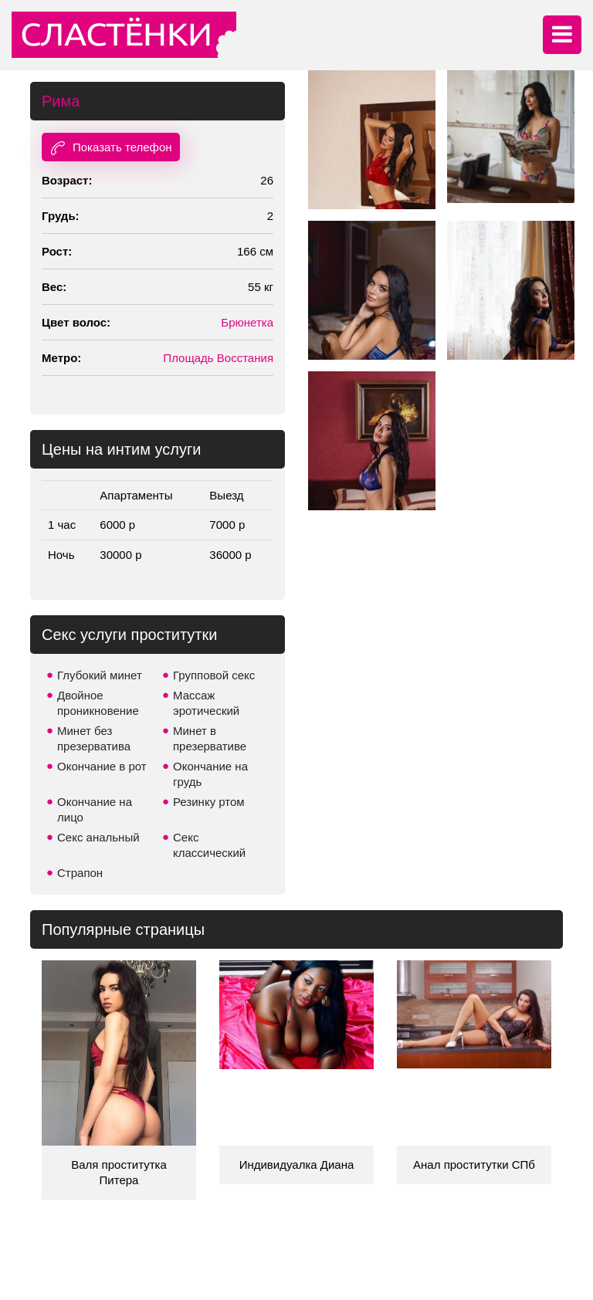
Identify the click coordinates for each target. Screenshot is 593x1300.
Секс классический (209, 845)
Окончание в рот (102, 766)
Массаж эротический (206, 703)
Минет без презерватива (93, 738)
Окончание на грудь (210, 774)
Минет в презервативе (209, 738)
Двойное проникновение (98, 703)
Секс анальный (98, 837)
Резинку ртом (209, 801)
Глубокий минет (99, 675)
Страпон (80, 872)
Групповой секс (214, 675)
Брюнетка (247, 322)
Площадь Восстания (218, 357)
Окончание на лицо (94, 809)
